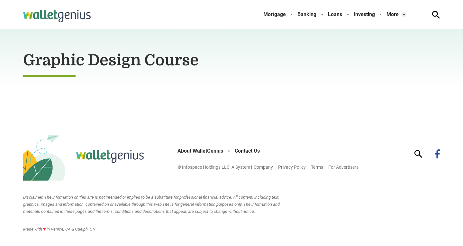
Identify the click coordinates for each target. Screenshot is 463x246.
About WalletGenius (200, 151)
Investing (364, 14)
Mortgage (274, 14)
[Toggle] (404, 14)
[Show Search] (436, 15)
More (392, 14)
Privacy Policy (292, 167)
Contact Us (247, 151)
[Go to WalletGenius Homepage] (57, 16)
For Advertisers (343, 167)
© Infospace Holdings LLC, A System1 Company (225, 167)
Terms (317, 167)
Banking (306, 14)
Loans (335, 14)
